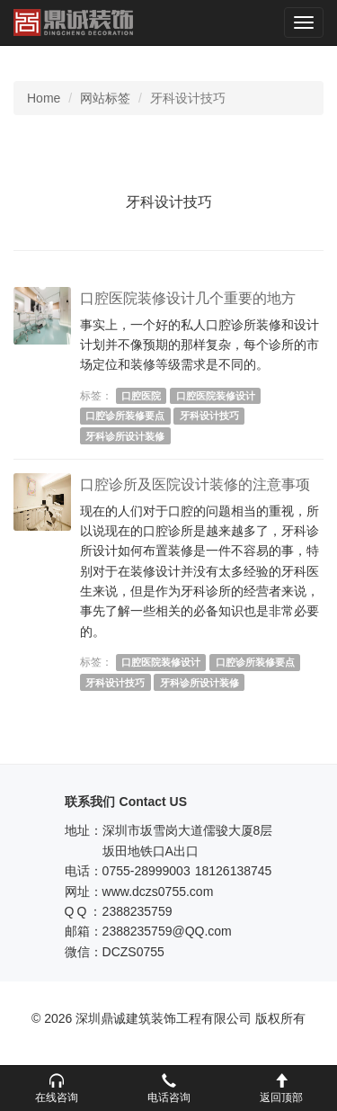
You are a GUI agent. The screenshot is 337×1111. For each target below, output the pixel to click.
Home (43, 98)
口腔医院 (141, 395)
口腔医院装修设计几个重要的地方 (188, 298)
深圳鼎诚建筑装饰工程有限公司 (73, 22)
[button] (56, 1088)
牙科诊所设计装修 (124, 436)
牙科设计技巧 (209, 415)
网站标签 (105, 98)
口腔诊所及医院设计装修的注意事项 (195, 484)
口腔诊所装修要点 (124, 415)
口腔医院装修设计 (215, 395)
